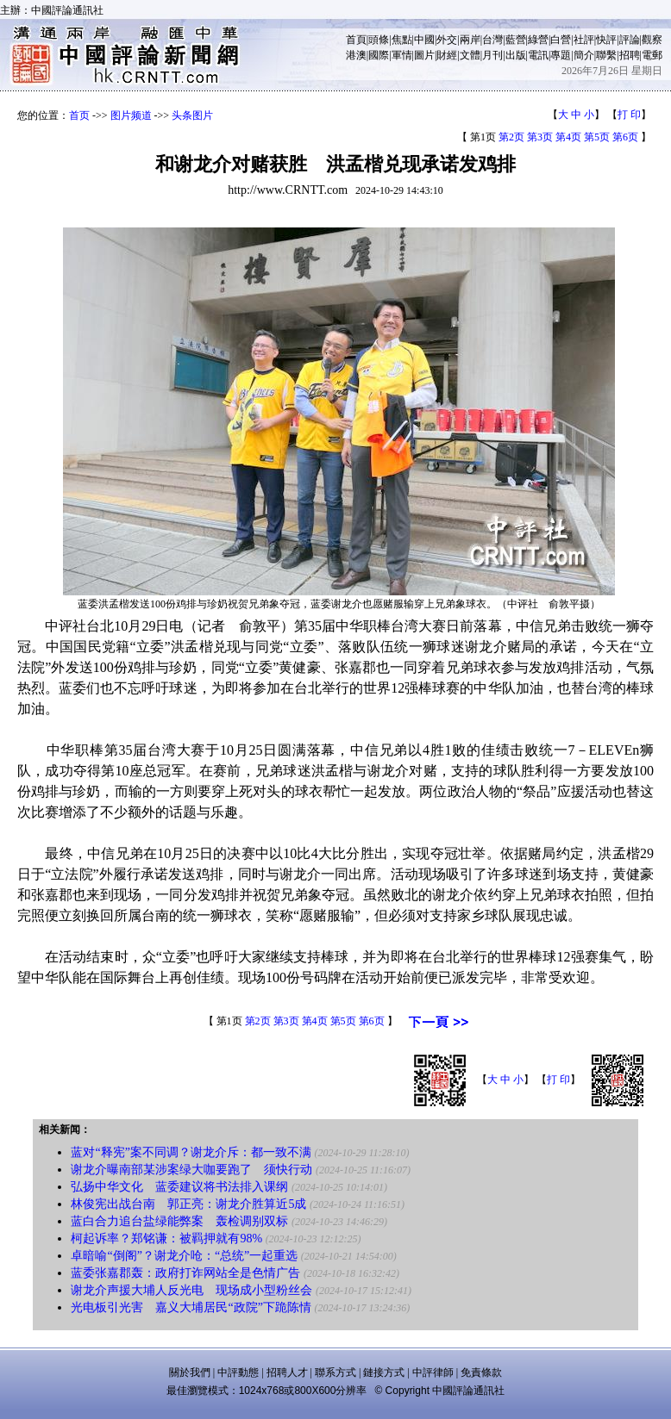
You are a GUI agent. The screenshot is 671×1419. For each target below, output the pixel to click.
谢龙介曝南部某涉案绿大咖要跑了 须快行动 (191, 1169)
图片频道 (131, 115)
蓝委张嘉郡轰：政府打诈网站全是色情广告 (185, 1273)
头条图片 (192, 115)
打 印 (629, 115)
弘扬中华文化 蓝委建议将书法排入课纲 (179, 1186)
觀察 (652, 40)
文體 (470, 55)
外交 (446, 40)
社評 (584, 40)
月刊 (492, 55)
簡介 (584, 55)
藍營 (515, 40)
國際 (378, 55)
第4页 (568, 137)
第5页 (597, 137)
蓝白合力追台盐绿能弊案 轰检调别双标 (179, 1221)
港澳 (356, 55)
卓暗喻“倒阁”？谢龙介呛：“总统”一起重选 (184, 1255)
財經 (446, 55)
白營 (560, 40)
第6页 (625, 137)
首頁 (356, 40)
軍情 (402, 55)
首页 (79, 115)
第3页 (540, 137)
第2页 (511, 137)
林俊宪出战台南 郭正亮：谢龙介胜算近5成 (188, 1204)
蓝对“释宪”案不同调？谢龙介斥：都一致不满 (190, 1152)
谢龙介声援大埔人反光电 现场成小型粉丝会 (191, 1290)
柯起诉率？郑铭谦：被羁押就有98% (166, 1238)
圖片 (424, 55)
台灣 (492, 40)
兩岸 (470, 40)
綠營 (538, 40)
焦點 (402, 40)
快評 (606, 40)
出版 (515, 55)
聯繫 (606, 55)
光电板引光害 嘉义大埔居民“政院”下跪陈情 (190, 1307)
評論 (629, 40)
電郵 (652, 55)
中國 (424, 40)
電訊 (538, 55)
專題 (560, 55)
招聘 (629, 55)
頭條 (378, 40)
